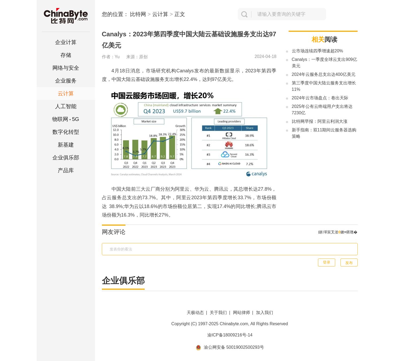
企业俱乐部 (65, 157)
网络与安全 (65, 68)
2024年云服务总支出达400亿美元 (323, 74)
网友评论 (113, 232)
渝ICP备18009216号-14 (230, 335)
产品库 (66, 170)
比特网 (138, 14)
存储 (65, 55)
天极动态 (195, 312)
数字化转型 (65, 132)
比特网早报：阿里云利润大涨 (319, 121)
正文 (179, 14)
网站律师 (241, 312)
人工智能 (65, 106)
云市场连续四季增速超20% (317, 51)
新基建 (66, 145)
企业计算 (65, 42)
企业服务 (65, 81)
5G (65, 119)
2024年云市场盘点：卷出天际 (320, 98)
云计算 (66, 93)
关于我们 (218, 312)
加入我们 (264, 312)
